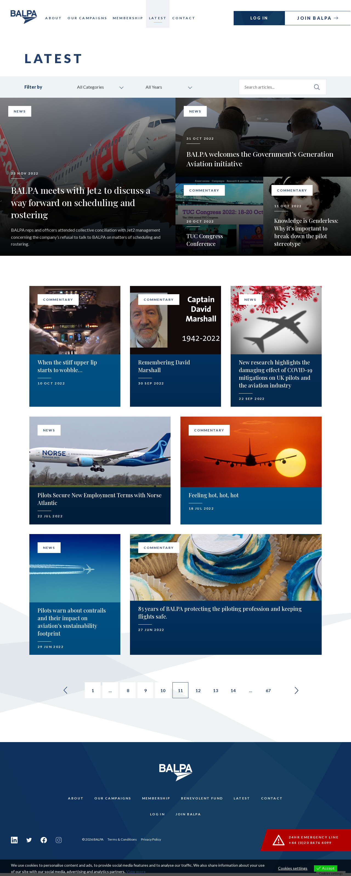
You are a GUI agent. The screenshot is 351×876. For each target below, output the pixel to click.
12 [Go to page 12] (199, 691)
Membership (129, 18)
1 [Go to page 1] (90, 691)
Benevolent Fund (202, 800)
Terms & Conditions (122, 842)
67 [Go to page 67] (271, 691)
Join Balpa (316, 18)
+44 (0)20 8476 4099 (310, 845)
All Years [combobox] (154, 87)
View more (136, 871)
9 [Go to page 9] (145, 691)
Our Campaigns (89, 18)
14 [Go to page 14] (235, 691)
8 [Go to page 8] (127, 691)
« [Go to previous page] (61, 691)
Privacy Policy (151, 842)
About (55, 18)
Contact (185, 18)
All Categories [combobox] (91, 87)
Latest (159, 18)
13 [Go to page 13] (217, 691)
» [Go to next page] (300, 691)
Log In (260, 18)
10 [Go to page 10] (162, 691)
